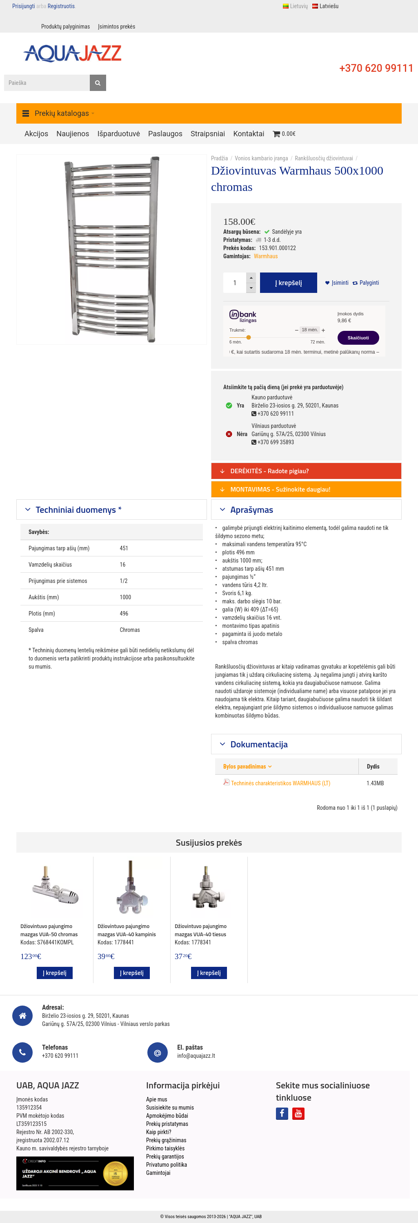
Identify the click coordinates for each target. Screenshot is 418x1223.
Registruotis (61, 6)
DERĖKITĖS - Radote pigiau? (264, 471)
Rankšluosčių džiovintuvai (324, 158)
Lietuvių (295, 6)
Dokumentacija (258, 744)
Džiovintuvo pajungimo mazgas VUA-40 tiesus (201, 930)
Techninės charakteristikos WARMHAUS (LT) (281, 783)
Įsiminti (340, 282)
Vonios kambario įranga (261, 158)
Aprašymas (251, 509)
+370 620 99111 (376, 68)
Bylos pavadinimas (244, 766)
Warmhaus (266, 256)
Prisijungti (23, 6)
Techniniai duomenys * (78, 509)
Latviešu (325, 6)
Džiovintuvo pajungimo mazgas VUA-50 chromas (49, 930)
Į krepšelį (288, 282)
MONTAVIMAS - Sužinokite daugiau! (275, 489)
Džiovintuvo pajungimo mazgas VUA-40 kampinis (127, 930)
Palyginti (369, 282)
